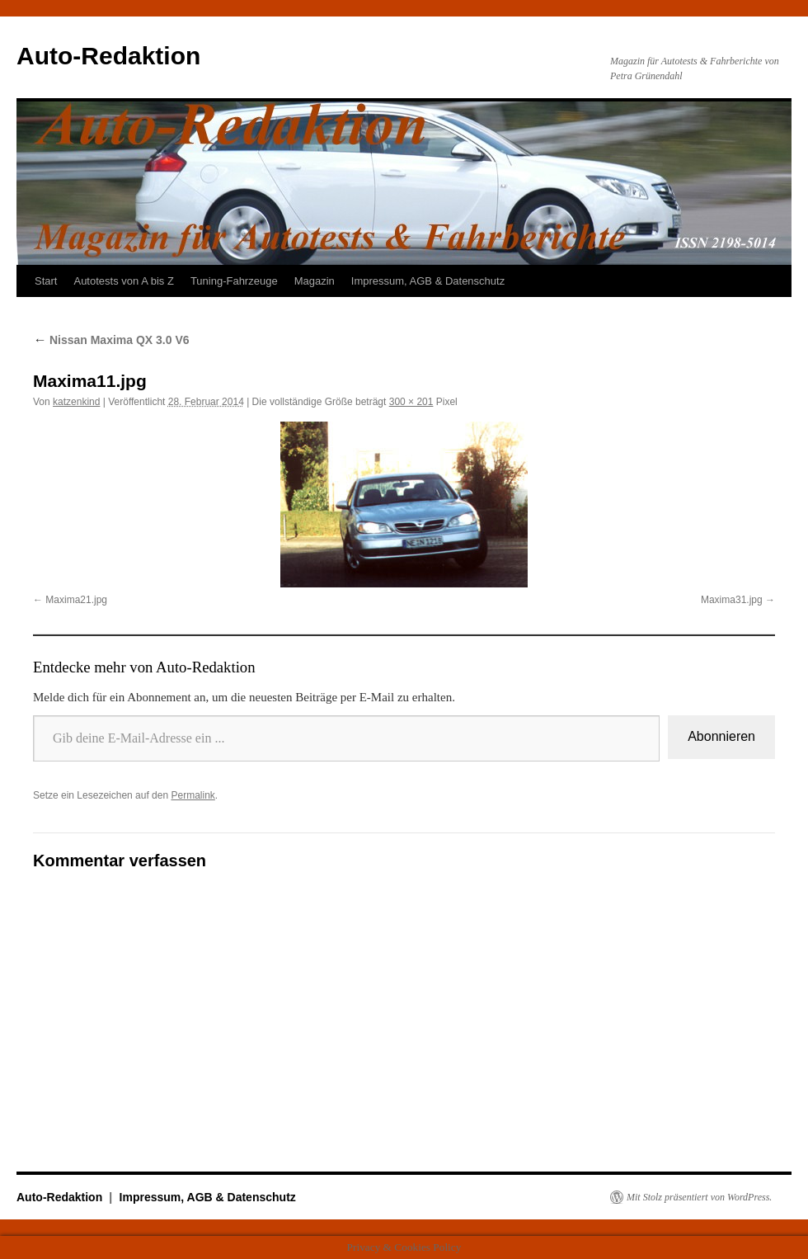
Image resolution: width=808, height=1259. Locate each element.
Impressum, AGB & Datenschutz (428, 281)
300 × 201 (411, 402)
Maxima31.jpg (732, 600)
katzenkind (76, 402)
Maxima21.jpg (76, 600)
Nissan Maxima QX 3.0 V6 (111, 340)
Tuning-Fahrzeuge (234, 281)
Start (46, 281)
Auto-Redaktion (108, 55)
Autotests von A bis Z (123, 281)
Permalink (192, 795)
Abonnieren (721, 736)
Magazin (314, 281)
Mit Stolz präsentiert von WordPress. (699, 1197)
